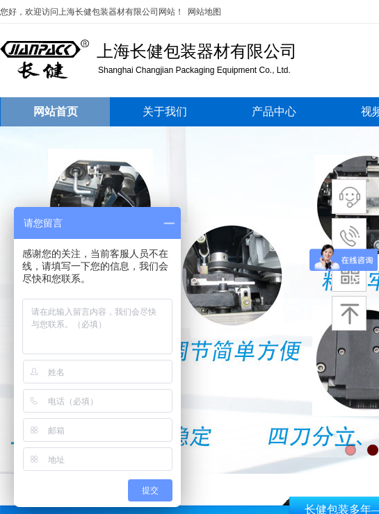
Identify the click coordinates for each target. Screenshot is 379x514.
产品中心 (274, 111)
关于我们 (165, 111)
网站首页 (55, 111)
